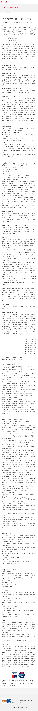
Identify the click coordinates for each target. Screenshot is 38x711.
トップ (3, 12)
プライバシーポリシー (14, 707)
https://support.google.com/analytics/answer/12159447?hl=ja (19, 283)
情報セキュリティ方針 (25, 707)
